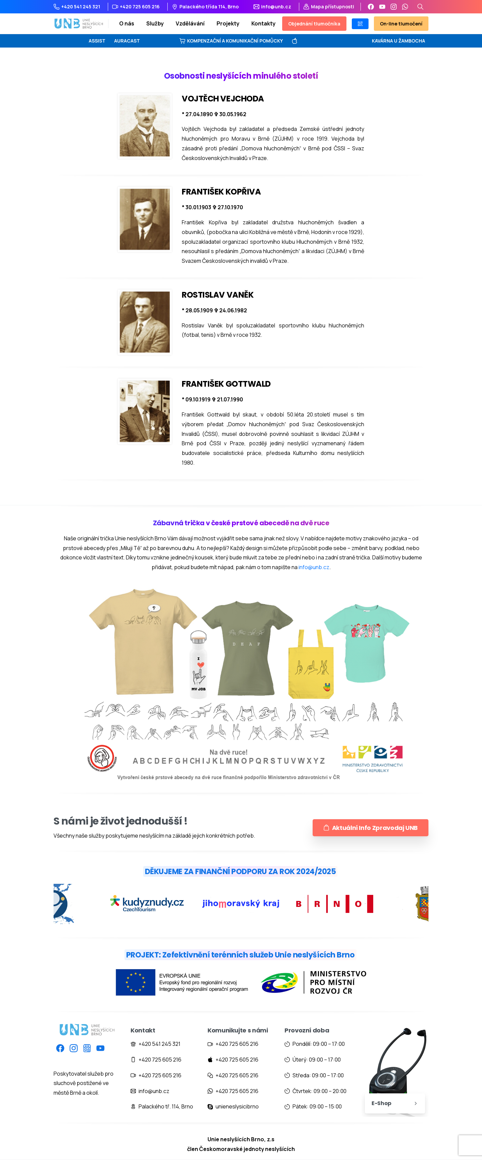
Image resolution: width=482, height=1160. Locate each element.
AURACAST (127, 41)
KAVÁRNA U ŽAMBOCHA (398, 41)
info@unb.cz (314, 567)
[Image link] (241, 985)
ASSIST (97, 41)
